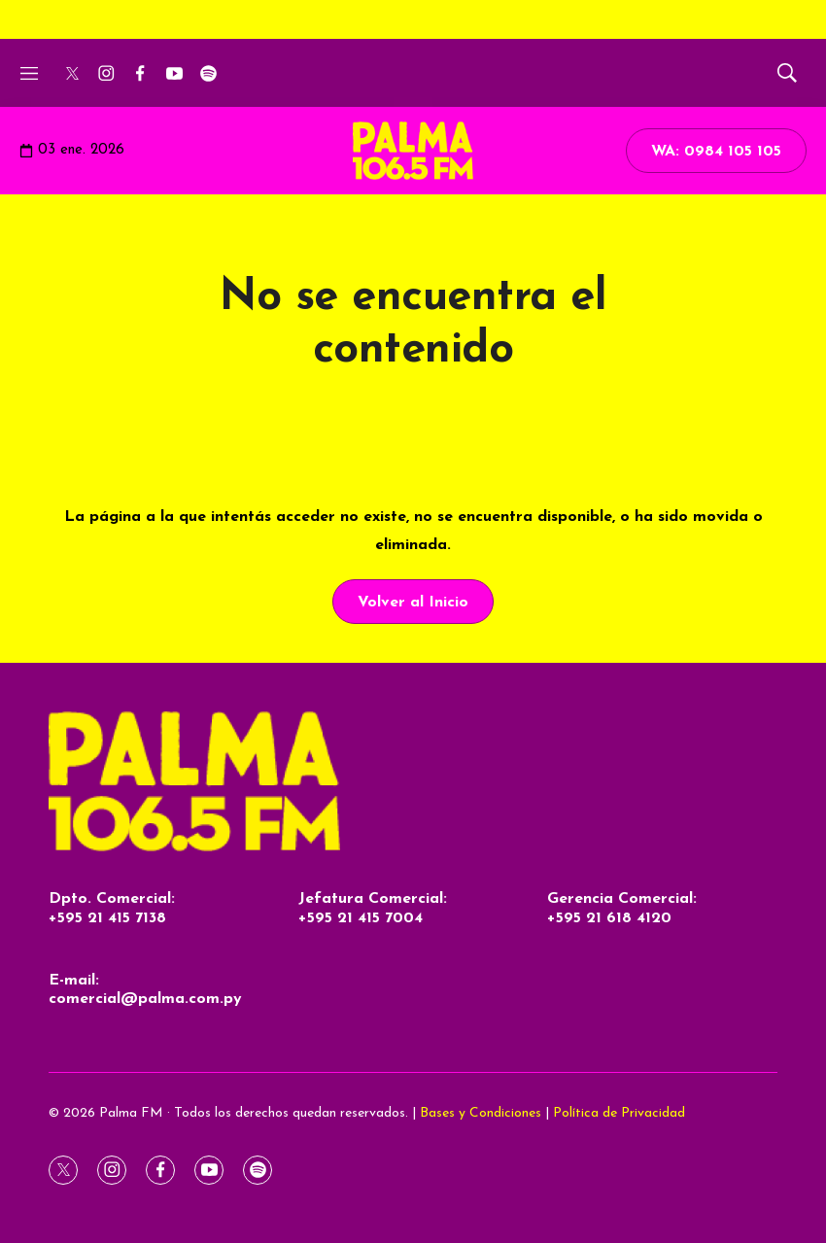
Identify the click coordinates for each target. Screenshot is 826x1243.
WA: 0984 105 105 (716, 151)
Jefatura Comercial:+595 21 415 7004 (372, 908)
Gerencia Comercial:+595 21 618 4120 (622, 908)
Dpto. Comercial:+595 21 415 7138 (112, 908)
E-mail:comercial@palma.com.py (145, 990)
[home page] (413, 781)
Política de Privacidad (619, 1113)
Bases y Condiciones (480, 1113)
